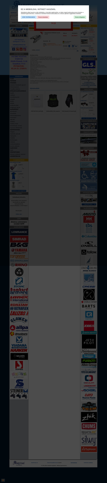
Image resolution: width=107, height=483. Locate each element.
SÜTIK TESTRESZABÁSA (28, 17)
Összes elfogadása (80, 17)
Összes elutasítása (43, 17)
